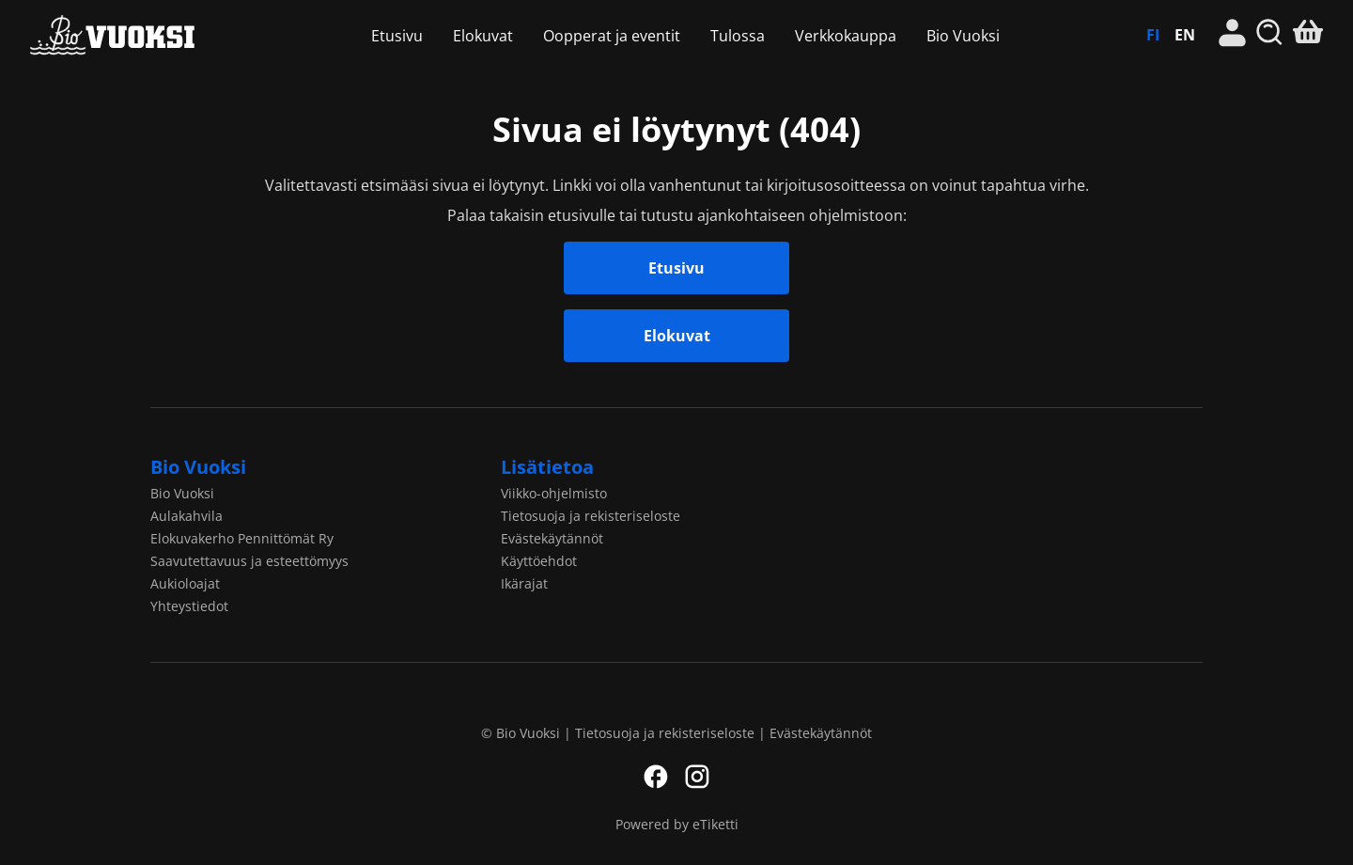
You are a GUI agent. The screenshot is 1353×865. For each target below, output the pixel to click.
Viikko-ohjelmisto (554, 493)
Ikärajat (524, 583)
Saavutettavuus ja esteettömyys (249, 561)
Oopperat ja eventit (611, 35)
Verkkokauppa (845, 35)
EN (1184, 34)
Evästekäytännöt (552, 538)
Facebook (656, 777)
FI (1152, 34)
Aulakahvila (186, 516)
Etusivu (397, 35)
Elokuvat (483, 35)
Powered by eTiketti (677, 824)
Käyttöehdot (539, 561)
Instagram (697, 777)
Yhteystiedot (189, 606)
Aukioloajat (185, 583)
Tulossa (737, 35)
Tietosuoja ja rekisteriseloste (590, 516)
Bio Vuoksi (127, 35)
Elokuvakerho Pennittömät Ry (242, 538)
